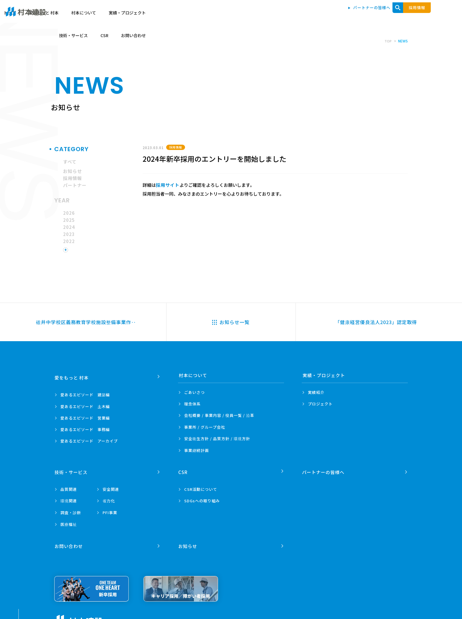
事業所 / (204, 427)
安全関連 (111, 487)
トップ (198, 15)
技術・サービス (360, 15)
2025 (69, 220)
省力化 (109, 498)
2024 (69, 227)
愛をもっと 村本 (232, 15)
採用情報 (72, 178)
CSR (392, 15)
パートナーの (324, 470)
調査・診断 (70, 510)
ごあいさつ (194, 392)
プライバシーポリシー (130, 616)
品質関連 (68, 487)
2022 (69, 241)
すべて (70, 162)
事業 (196, 450)
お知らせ (72, 171)
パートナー (75, 185)
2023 (69, 234)
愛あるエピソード (85, 392)
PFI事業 (110, 510)
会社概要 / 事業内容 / (219, 415)
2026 (69, 213)
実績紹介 (316, 392)
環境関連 (68, 498)
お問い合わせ (421, 15)
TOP (388, 40)
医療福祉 (68, 522)
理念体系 (192, 404)
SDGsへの (202, 498)
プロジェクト (320, 404)
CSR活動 (200, 487)
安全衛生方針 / (217, 439)
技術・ (71, 470)
